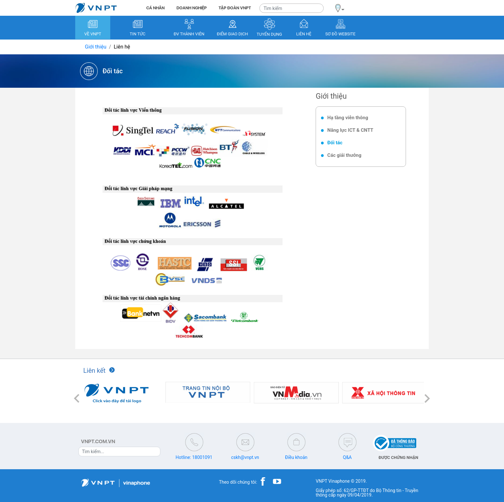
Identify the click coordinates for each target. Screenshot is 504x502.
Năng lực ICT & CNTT (350, 130)
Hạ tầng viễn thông (347, 118)
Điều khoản (296, 457)
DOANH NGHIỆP (191, 7)
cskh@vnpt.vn (245, 457)
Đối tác (334, 143)
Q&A (347, 457)
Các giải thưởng (344, 155)
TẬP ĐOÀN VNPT (235, 7)
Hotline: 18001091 (194, 457)
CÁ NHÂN (155, 7)
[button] (77, 398)
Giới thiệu (95, 47)
